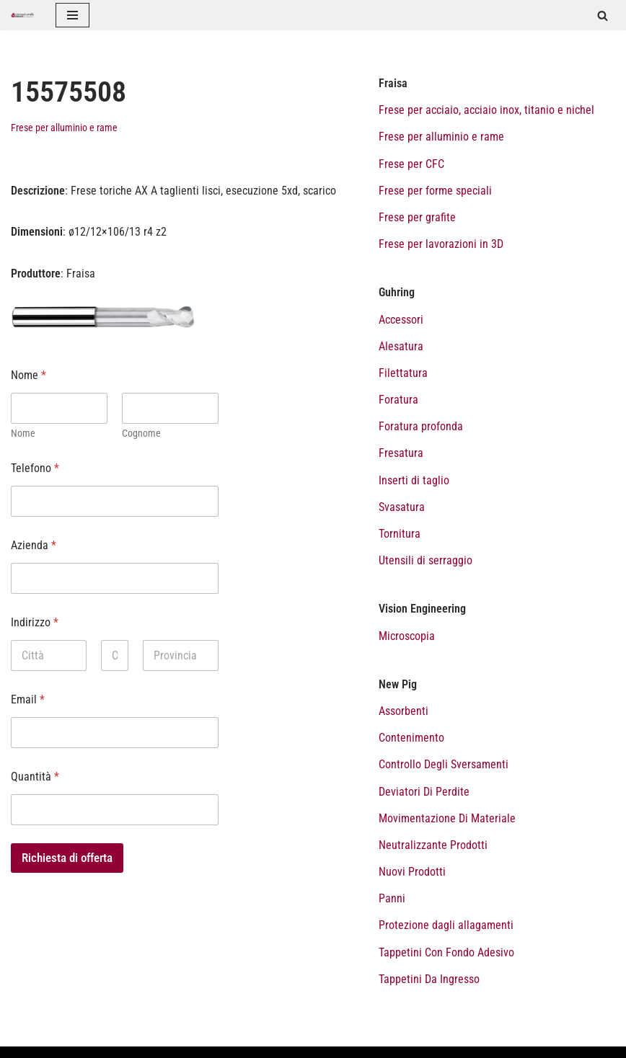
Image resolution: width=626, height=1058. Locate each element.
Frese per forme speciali (435, 190)
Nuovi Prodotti (412, 872)
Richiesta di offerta (67, 857)
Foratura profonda (421, 426)
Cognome (141, 433)
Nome (23, 433)
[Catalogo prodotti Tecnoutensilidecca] (22, 15)
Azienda (33, 545)
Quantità (35, 776)
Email (28, 699)
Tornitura (399, 534)
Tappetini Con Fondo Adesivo (446, 952)
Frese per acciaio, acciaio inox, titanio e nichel (486, 110)
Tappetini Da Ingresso (429, 979)
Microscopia (407, 636)
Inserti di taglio (414, 480)
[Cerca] (602, 15)
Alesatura (401, 346)
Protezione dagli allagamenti (446, 925)
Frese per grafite (417, 217)
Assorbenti (403, 711)
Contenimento (411, 737)
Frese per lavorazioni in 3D (441, 244)
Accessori (401, 319)
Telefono (35, 468)
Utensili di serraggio (425, 560)
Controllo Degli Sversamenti (443, 764)
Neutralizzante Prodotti (433, 845)
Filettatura (403, 373)
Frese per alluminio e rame (64, 128)
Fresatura (401, 453)
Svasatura (402, 507)
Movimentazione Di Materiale (447, 818)
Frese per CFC (411, 164)
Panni (392, 898)
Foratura (398, 399)
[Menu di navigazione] (72, 15)
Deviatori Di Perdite (424, 792)
